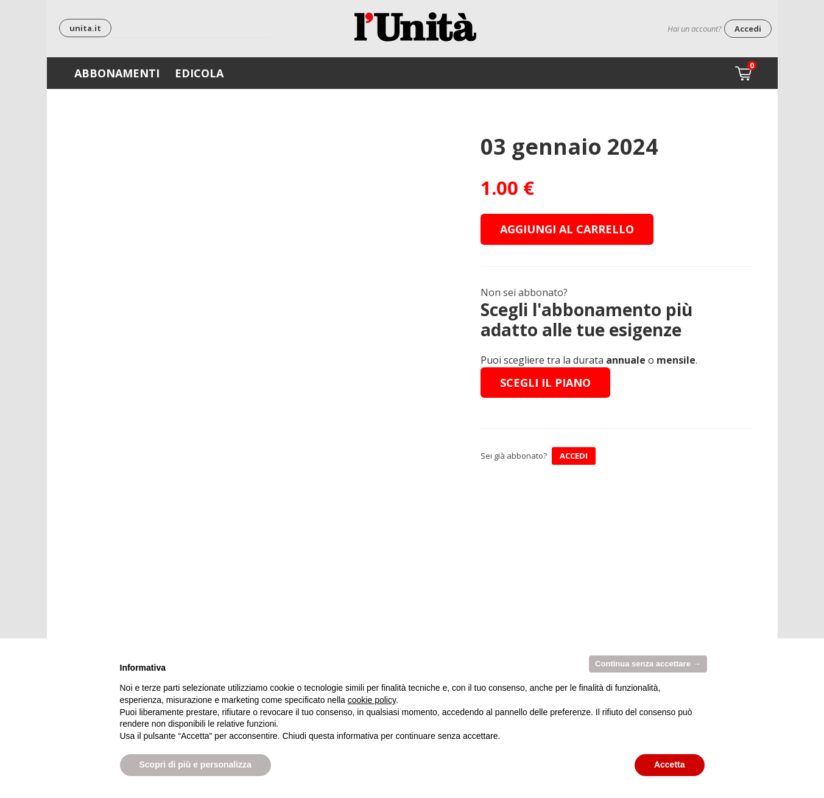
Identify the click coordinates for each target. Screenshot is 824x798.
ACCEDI (574, 455)
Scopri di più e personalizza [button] (195, 764)
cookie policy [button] (372, 700)
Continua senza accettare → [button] (647, 663)
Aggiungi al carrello (567, 229)
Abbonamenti (117, 73)
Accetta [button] (669, 764)
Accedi (747, 28)
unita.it (85, 28)
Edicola (199, 73)
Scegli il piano (545, 382)
